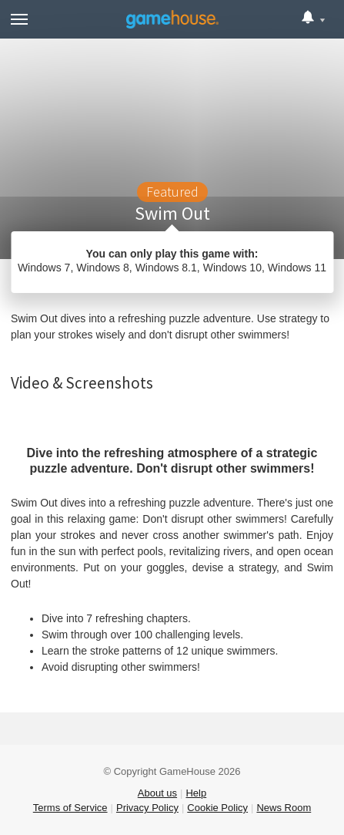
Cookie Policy (217, 807)
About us (157, 793)
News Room (283, 807)
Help (195, 793)
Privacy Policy (147, 807)
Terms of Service (70, 807)
